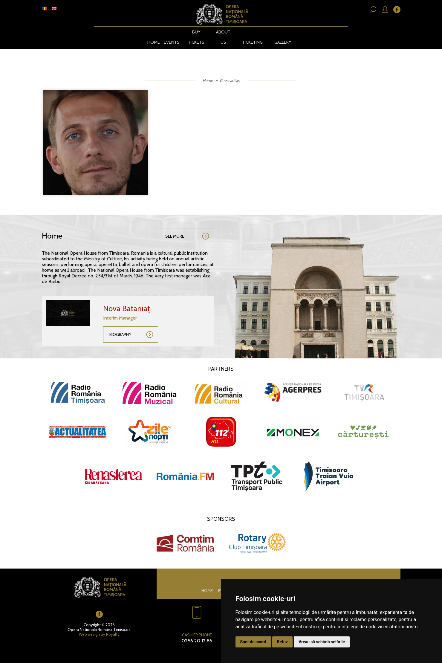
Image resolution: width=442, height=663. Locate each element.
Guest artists (229, 74)
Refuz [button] (282, 641)
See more (174, 230)
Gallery (283, 36)
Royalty (113, 628)
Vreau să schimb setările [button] (322, 641)
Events (169, 36)
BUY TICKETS (193, 36)
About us (221, 36)
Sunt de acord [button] (253, 641)
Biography (120, 328)
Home (151, 36)
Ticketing (251, 36)
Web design (89, 628)
